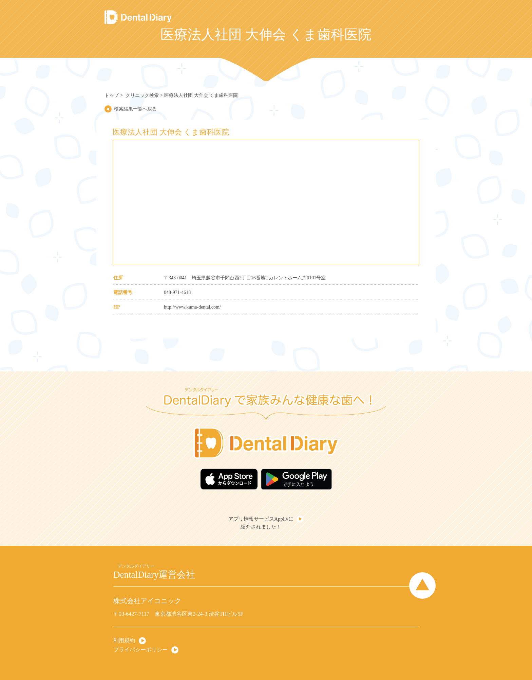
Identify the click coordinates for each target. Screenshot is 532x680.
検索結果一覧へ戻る (135, 108)
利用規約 (124, 640)
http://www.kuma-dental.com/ (192, 307)
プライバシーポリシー (140, 649)
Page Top (422, 585)
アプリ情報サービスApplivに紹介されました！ (260, 522)
